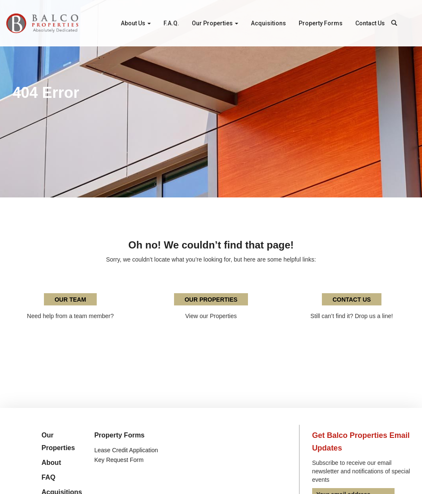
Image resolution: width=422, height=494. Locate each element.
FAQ (48, 477)
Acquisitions (268, 23)
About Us (136, 23)
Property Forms (321, 23)
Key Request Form (119, 459)
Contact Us (370, 23)
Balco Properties (42, 23)
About (51, 462)
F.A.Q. (171, 23)
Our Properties (215, 23)
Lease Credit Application (126, 450)
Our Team (70, 299)
